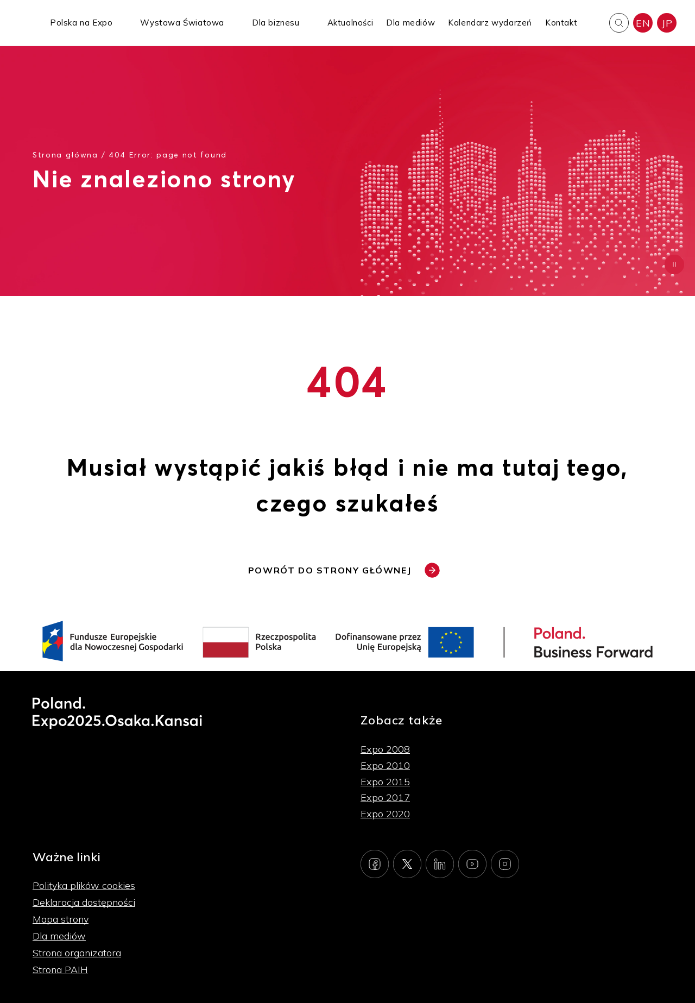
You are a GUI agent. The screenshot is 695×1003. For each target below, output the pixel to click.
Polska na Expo (81, 22)
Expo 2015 (385, 781)
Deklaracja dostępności (84, 902)
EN (643, 23)
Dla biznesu (276, 22)
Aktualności (350, 22)
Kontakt (561, 22)
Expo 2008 (385, 749)
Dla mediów (410, 22)
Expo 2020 (385, 814)
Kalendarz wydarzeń (490, 22)
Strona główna (65, 154)
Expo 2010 (385, 765)
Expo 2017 (385, 797)
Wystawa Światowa (182, 22)
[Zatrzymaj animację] (674, 264)
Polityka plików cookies (84, 885)
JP (666, 23)
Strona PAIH (60, 969)
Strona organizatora (77, 953)
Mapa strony (61, 919)
